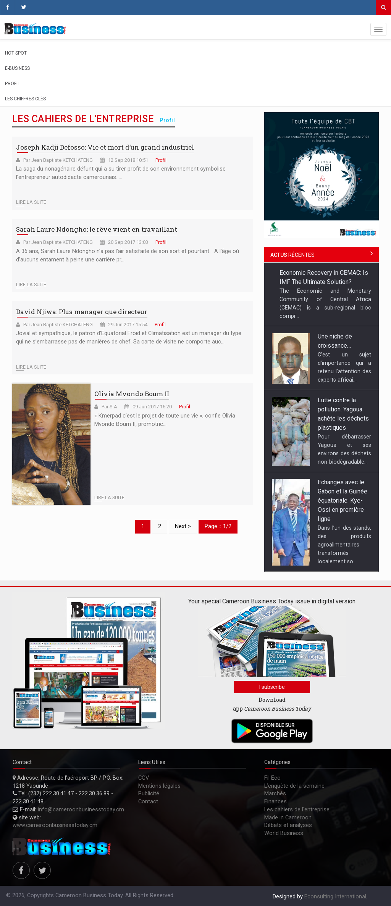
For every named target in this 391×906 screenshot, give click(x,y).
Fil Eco (272, 778)
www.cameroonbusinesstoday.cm (55, 825)
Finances (275, 801)
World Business (283, 833)
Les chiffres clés (25, 99)
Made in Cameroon (288, 817)
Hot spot (16, 53)
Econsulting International (335, 896)
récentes (292, 255)
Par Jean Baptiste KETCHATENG (58, 160)
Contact (148, 801)
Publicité (148, 793)
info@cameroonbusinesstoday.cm (81, 809)
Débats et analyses (288, 825)
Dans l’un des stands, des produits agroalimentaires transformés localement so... (344, 544)
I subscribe (272, 687)
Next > (183, 526)
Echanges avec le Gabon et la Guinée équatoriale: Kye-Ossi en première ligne (342, 500)
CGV (143, 778)
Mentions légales (159, 786)
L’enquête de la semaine (294, 786)
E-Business (17, 68)
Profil (12, 83)
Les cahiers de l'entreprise (297, 809)
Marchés (275, 793)
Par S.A (109, 406)
